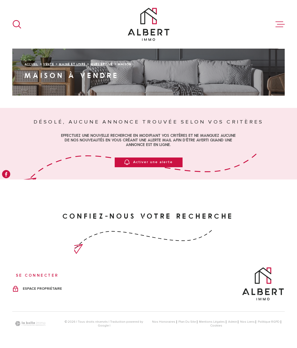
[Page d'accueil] (148, 24)
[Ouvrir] (17, 24)
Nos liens (247, 322)
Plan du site (187, 322)
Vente (48, 64)
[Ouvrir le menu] (280, 24)
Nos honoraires (163, 322)
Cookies (216, 325)
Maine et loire (72, 64)
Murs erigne (101, 64)
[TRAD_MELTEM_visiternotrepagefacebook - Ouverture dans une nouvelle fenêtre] (6, 174)
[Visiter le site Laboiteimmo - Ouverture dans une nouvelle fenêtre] (30, 323)
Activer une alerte (148, 162)
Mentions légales (212, 322)
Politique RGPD (269, 322)
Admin (232, 322)
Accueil (31, 64)
